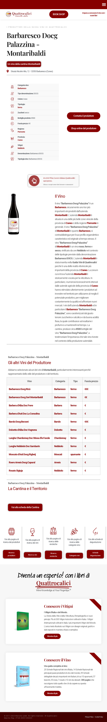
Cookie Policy (99, 717)
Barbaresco (22, 88)
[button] (104, 4)
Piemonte (21, 132)
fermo (20, 107)
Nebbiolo (21, 148)
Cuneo (20, 140)
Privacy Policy (89, 717)
